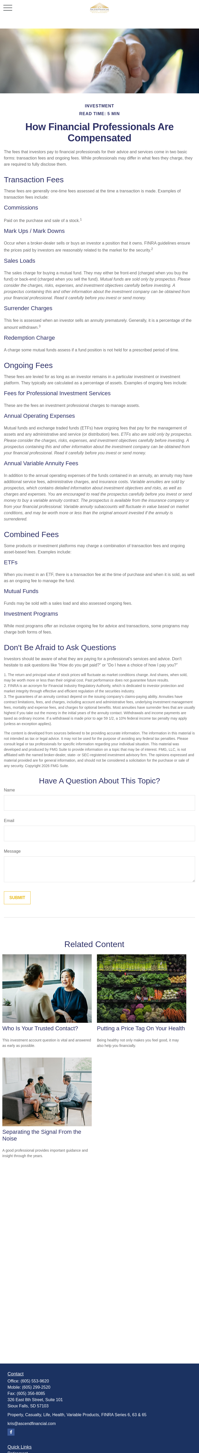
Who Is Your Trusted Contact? (40, 1028)
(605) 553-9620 (34, 1381)
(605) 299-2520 (36, 1387)
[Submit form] (17, 897)
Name (9, 790)
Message (12, 851)
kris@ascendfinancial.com (32, 1423)
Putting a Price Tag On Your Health (141, 1028)
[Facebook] (11, 1432)
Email (9, 820)
